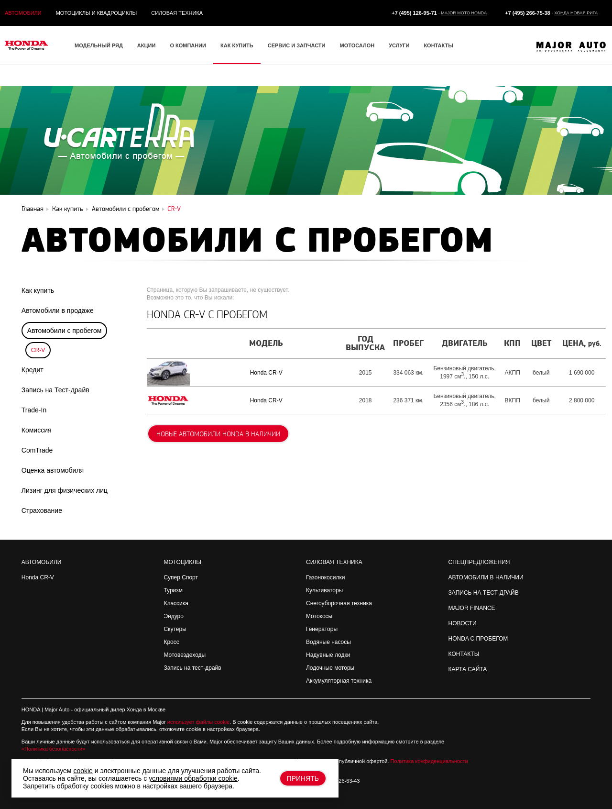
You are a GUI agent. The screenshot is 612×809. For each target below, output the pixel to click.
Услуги (399, 45)
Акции (146, 45)
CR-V (38, 350)
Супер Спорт (181, 577)
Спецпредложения (479, 562)
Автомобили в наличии (486, 577)
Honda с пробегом (478, 638)
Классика (176, 603)
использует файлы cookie (198, 722)
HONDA (31, 709)
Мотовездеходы (185, 655)
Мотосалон (356, 45)
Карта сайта (467, 669)
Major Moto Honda (464, 13)
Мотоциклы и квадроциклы (96, 13)
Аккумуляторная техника (339, 680)
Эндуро (173, 616)
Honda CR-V (266, 372)
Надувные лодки (328, 655)
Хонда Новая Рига (576, 13)
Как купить (236, 45)
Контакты (438, 45)
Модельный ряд (99, 45)
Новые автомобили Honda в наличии (218, 434)
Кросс (171, 642)
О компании (188, 45)
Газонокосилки (325, 577)
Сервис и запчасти (297, 45)
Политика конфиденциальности (429, 761)
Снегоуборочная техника (339, 603)
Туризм (173, 590)
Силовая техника (177, 13)
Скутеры (175, 629)
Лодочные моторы (330, 668)
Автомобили (23, 13)
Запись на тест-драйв (192, 668)
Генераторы (322, 629)
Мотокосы (319, 616)
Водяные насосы (328, 642)
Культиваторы (324, 590)
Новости (462, 623)
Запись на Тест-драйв (483, 592)
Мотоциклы (182, 562)
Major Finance (471, 608)
